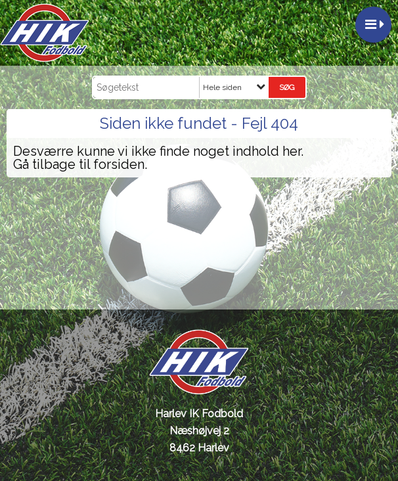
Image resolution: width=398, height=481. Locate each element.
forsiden (118, 164)
